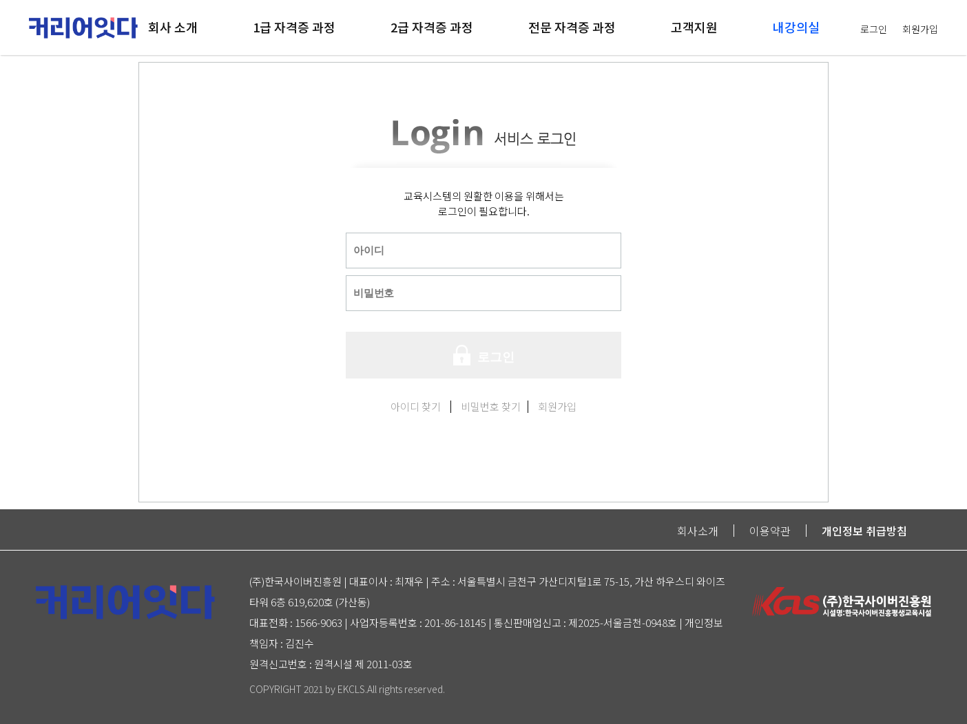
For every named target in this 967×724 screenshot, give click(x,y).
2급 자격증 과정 (432, 27)
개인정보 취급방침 (864, 530)
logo (83, 17)
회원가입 (920, 29)
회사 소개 (173, 27)
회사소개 (697, 530)
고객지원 (694, 27)
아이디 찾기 (416, 406)
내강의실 (796, 27)
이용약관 (770, 530)
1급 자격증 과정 (294, 27)
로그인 (873, 29)
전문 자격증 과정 (572, 27)
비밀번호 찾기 (491, 406)
